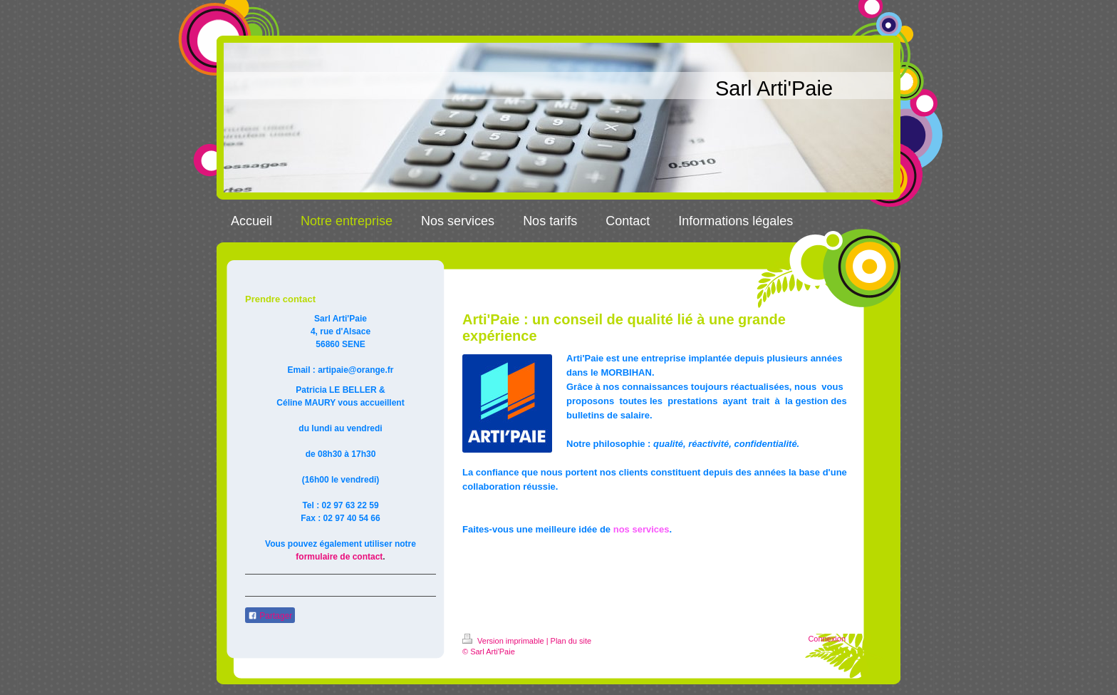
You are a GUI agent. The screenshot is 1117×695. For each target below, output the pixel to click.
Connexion (827, 638)
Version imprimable (504, 641)
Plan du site (571, 641)
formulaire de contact (339, 557)
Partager (270, 616)
